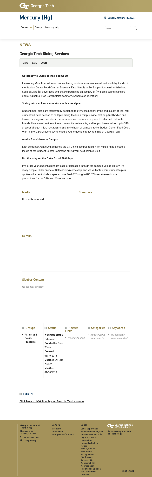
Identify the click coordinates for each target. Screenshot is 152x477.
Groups (38, 27)
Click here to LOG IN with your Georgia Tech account (52, 401)
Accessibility (87, 460)
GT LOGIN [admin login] (129, 471)
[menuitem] (40, 27)
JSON (44, 62)
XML (34, 62)
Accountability (88, 463)
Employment (57, 431)
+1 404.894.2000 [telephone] (31, 437)
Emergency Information (63, 434)
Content (25, 27)
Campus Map (30, 440)
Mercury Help (52, 27)
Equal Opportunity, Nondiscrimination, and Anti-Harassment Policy (92, 432)
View (25, 62)
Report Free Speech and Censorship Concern (91, 472)
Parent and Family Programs (31, 338)
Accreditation (87, 466)
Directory (56, 429)
